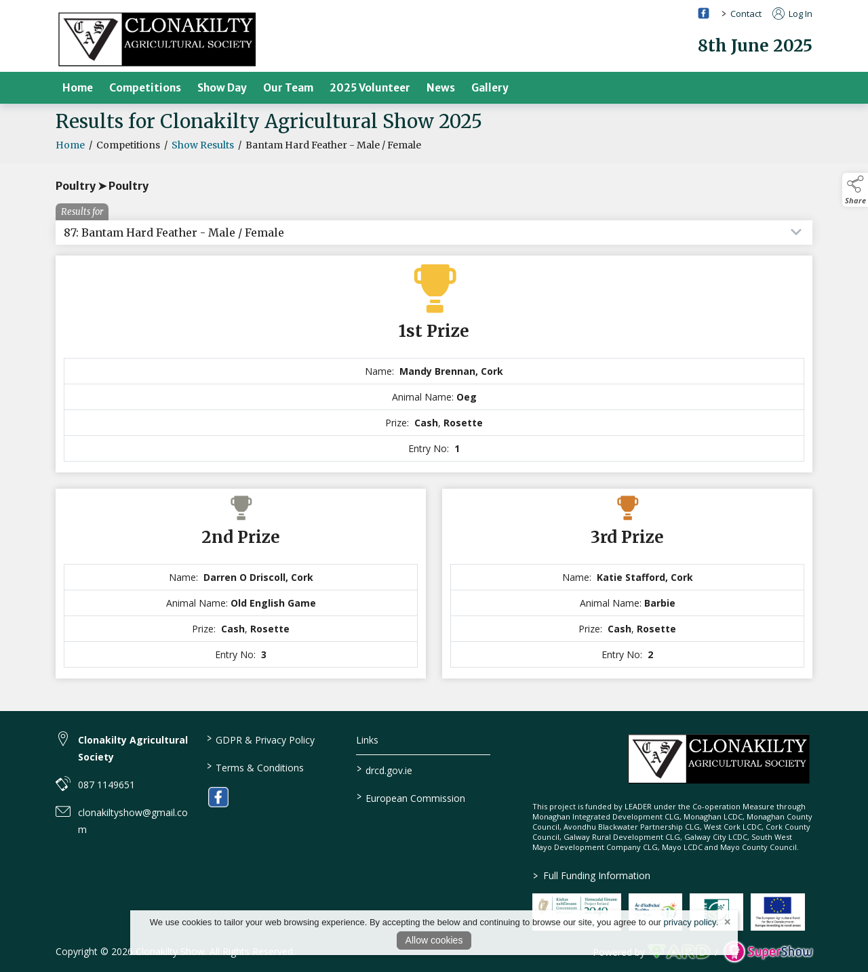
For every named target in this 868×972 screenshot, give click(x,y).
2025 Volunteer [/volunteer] (370, 87)
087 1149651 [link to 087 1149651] (106, 784)
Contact (746, 13)
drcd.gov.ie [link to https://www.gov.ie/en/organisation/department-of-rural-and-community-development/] (384, 769)
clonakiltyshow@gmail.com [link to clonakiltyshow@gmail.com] (133, 821)
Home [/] (77, 87)
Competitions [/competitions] (145, 87)
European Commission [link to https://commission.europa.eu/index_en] (411, 797)
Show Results (203, 152)
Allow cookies (434, 940)
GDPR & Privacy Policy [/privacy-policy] (260, 738)
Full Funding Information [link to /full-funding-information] (591, 875)
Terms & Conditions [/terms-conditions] (254, 766)
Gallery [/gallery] (490, 87)
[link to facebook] (218, 797)
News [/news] (441, 87)
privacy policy (690, 922)
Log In (792, 13)
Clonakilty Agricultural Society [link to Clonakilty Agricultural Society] (133, 748)
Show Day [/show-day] (222, 87)
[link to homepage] (157, 38)
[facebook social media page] (703, 13)
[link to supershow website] (768, 952)
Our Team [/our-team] (288, 87)
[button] (855, 190)
